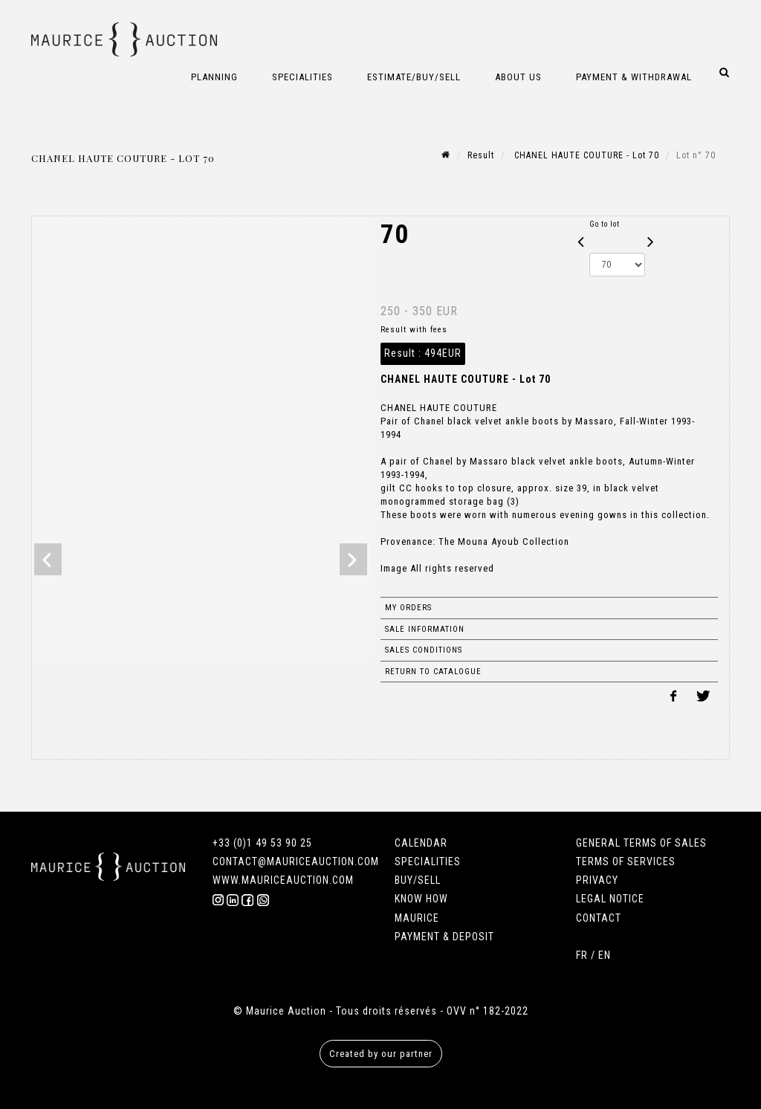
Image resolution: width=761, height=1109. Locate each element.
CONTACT (598, 918)
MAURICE (417, 918)
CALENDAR (421, 843)
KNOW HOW (421, 899)
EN (604, 955)
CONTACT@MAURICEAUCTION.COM (296, 861)
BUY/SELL (418, 880)
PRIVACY (597, 880)
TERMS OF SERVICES (626, 861)
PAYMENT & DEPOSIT (444, 937)
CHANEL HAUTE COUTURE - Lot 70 (585, 155)
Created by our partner (381, 1053)
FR (582, 955)
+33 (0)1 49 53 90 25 (262, 843)
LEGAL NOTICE (610, 899)
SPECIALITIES (428, 861)
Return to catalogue (433, 671)
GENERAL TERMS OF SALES (641, 843)
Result (480, 155)
